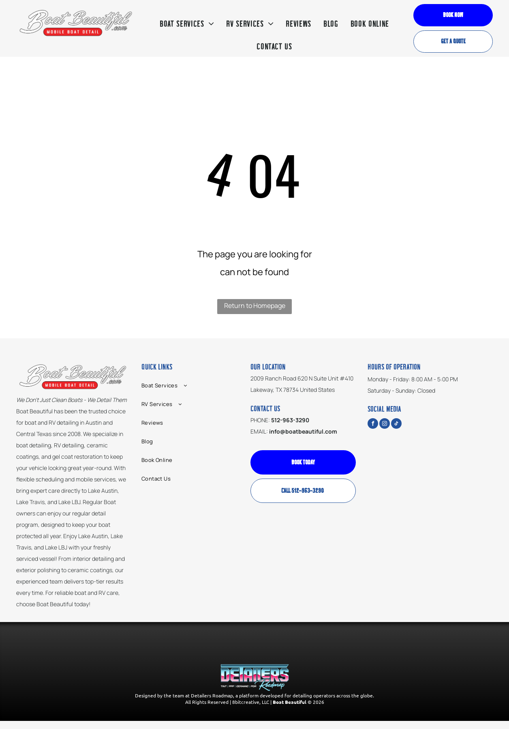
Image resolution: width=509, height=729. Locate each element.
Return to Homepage (254, 305)
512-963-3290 (290, 420)
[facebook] (373, 424)
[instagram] (384, 424)
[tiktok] (396, 424)
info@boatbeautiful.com (303, 431)
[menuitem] (187, 24)
